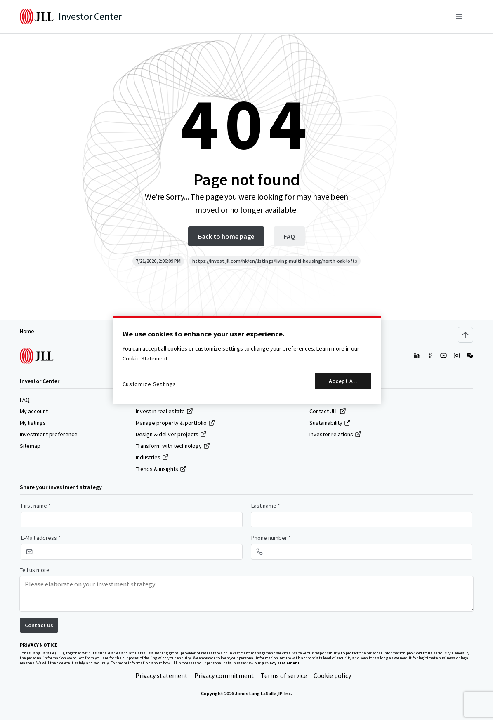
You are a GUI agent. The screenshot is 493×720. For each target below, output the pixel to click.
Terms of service (284, 675)
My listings (33, 422)
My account (34, 411)
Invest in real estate (164, 411)
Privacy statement (161, 675)
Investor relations (335, 434)
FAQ (25, 399)
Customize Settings (150, 384)
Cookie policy (332, 675)
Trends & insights (161, 469)
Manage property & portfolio (175, 422)
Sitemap (30, 445)
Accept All (343, 381)
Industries (152, 457)
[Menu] (459, 16)
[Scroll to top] (465, 335)
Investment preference (49, 434)
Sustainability (330, 422)
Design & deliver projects (171, 434)
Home (27, 331)
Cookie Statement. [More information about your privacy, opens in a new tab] (146, 358)
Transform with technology (173, 445)
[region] (247, 360)
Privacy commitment (224, 675)
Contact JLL (327, 411)
